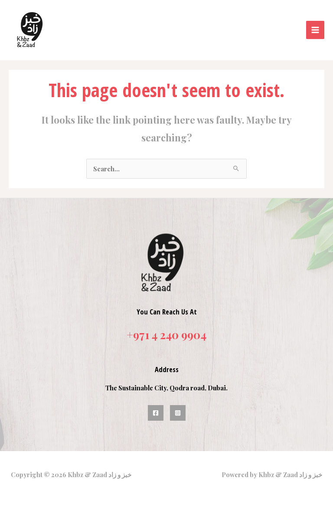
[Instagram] (178, 409)
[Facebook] (155, 409)
